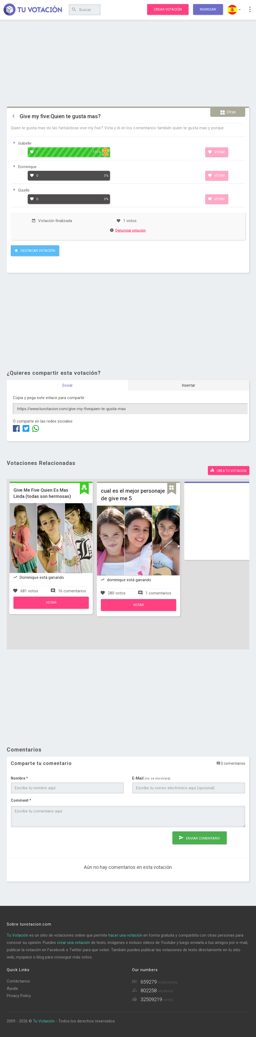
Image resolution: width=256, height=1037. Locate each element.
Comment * (21, 800)
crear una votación (73, 942)
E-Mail (151, 778)
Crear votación (168, 9)
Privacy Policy (19, 995)
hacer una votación (125, 935)
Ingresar (208, 9)
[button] (234, 10)
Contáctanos (18, 981)
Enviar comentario (199, 837)
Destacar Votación (35, 250)
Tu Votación (17, 935)
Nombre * (19, 778)
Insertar (188, 385)
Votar (216, 152)
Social (67, 385)
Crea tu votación (229, 470)
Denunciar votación (128, 230)
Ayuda (12, 988)
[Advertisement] (128, 63)
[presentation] (52, 841)
